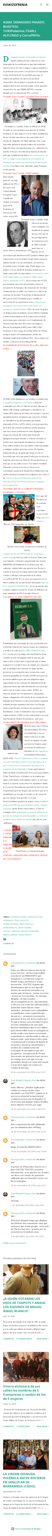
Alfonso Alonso (18, 917)
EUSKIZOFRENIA (15, 4)
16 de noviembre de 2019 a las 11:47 (28, 1072)
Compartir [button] (8, 943)
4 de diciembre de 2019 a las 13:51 (27, 1236)
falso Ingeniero (41, 751)
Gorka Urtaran (10, 924)
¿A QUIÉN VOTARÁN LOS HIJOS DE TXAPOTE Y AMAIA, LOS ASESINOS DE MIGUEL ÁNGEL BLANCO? (24, 1304)
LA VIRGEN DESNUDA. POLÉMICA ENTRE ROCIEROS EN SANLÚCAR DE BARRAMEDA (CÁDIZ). (24, 1480)
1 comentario (23, 1426)
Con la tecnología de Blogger (26, 1529)
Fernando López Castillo (16, 920)
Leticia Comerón (11, 931)
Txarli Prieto (24, 935)
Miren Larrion (10, 935)
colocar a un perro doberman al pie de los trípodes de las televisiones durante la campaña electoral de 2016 (23, 481)
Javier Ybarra (24, 927)
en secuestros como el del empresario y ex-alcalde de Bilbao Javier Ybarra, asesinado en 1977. (26, 277)
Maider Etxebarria (30, 931)
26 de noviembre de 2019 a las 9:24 (28, 1109)
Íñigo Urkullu (26, 924)
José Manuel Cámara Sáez (23, 1080)
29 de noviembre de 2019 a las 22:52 (28, 1131)
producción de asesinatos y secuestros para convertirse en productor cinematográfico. (24, 305)
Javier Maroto (10, 927)
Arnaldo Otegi (35, 917)
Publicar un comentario (14, 1243)
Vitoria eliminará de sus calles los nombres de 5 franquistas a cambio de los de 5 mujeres (24, 1392)
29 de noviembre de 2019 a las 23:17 (28, 1185)
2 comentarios (23, 1514)
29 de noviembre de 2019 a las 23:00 (28, 1151)
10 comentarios (24, 1339)
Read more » (43, 1339)
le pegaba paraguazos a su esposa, (18, 402)
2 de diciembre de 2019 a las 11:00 (27, 1205)
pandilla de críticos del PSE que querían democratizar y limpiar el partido (26, 805)
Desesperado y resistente (23, 963)
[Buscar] (41, 4)
